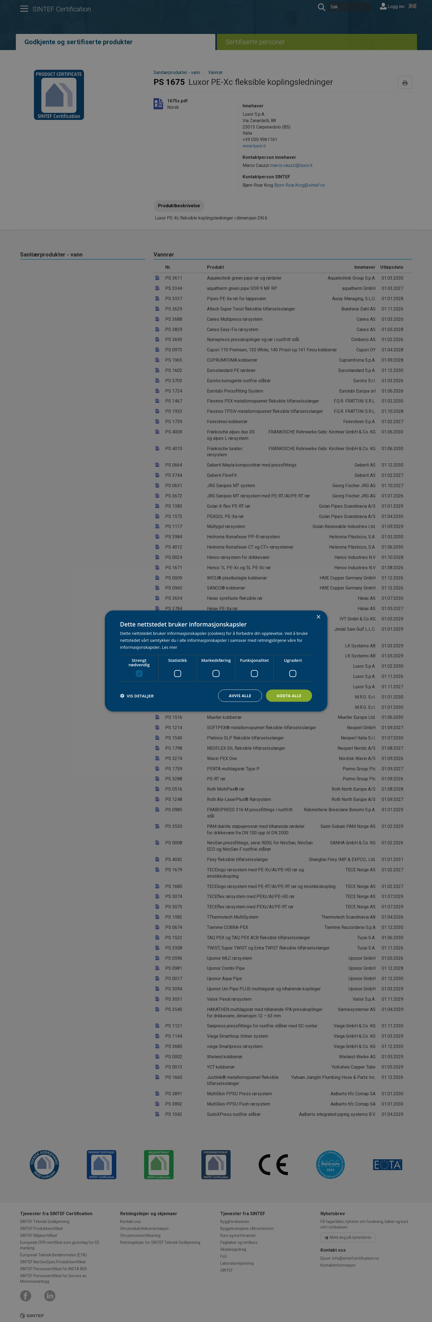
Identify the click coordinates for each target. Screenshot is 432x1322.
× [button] (318, 617)
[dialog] (216, 660)
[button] (137, 695)
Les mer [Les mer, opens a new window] (169, 647)
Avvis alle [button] (239, 695)
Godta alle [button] (288, 695)
